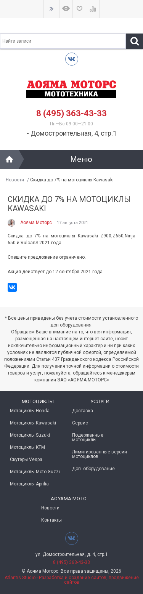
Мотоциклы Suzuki (30, 435)
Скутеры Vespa (26, 459)
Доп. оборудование (93, 468)
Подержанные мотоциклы (87, 437)
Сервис (80, 423)
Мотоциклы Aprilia (29, 484)
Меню (81, 159)
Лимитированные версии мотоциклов (99, 454)
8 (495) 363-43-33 (71, 113)
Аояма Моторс (36, 222)
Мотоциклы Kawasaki (33, 423)
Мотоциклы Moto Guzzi (35, 471)
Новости (15, 180)
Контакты (51, 520)
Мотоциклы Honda (30, 410)
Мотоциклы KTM (27, 447)
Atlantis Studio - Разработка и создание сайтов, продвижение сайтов (72, 580)
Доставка (82, 410)
